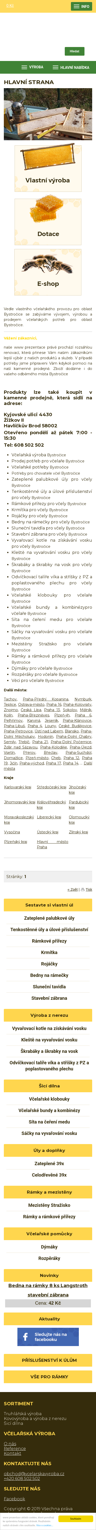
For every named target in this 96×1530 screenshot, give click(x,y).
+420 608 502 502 (22, 1478)
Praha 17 (53, 763)
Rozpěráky (49, 1258)
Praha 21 (40, 742)
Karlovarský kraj (17, 787)
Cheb (56, 758)
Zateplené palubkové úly (49, 918)
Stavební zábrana (49, 998)
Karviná (33, 720)
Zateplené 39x (49, 1163)
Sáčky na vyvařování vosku (49, 1133)
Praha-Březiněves (33, 715)
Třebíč (23, 742)
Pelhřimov (13, 720)
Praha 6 (83, 715)
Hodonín (45, 736)
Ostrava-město (31, 704)
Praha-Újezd (80, 747)
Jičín (13, 763)
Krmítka (49, 952)
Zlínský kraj (78, 832)
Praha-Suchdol (78, 752)
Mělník (85, 710)
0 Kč (10, 5)
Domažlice (13, 758)
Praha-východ (31, 763)
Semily (10, 742)
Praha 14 (70, 763)
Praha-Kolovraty (77, 704)
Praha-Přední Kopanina (45, 699)
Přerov (29, 752)
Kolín (8, 715)
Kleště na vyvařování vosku (49, 1039)
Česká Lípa (31, 710)
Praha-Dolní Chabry (73, 736)
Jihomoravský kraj (19, 802)
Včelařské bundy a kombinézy (49, 1110)
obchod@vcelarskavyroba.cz (34, 1473)
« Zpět (73, 889)
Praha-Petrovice (18, 731)
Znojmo (11, 710)
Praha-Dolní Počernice (71, 742)
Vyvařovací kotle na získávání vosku (49, 1028)
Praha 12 (71, 758)
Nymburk (82, 699)
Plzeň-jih (62, 715)
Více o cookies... (44, 1525)
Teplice (10, 704)
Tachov (10, 699)
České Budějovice (75, 726)
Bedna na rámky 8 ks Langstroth (48, 1285)
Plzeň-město (37, 758)
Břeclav (50, 752)
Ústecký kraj (47, 832)
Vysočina (12, 832)
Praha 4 (35, 726)
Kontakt (12, 1453)
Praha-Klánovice (77, 720)
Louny (50, 726)
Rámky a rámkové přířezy (49, 1216)
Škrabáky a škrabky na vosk (49, 1051)
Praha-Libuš (14, 726)
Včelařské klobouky (49, 1099)
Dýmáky (49, 1247)
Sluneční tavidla (49, 986)
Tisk (89, 889)
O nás (10, 1443)
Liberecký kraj (49, 817)
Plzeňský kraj (15, 841)
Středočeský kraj (51, 787)
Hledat (74, 51)
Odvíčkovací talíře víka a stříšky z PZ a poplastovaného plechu (49, 1065)
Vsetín (9, 752)
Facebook (14, 1498)
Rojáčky (49, 963)
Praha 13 (52, 710)
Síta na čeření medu (49, 1122)
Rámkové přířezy (49, 941)
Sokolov (70, 710)
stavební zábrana (48, 1295)
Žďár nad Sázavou (20, 747)
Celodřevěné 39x (49, 1175)
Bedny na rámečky (49, 975)
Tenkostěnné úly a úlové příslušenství (49, 929)
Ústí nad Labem (49, 731)
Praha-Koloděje (53, 747)
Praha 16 (53, 704)
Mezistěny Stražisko (49, 1205)
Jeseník (51, 720)
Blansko (72, 731)
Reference (15, 1448)
